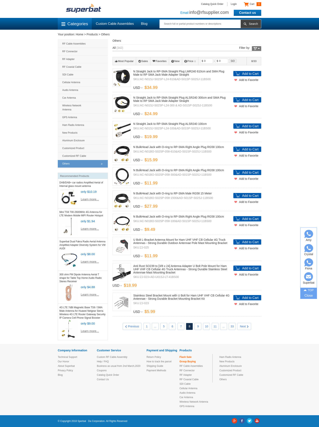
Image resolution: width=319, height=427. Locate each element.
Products (92, 34)
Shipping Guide (154, 366)
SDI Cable (67, 74)
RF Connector (70, 51)
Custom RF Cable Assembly (112, 357)
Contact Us (103, 379)
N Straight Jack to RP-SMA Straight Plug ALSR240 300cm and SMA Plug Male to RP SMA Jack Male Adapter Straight (179, 99)
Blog (144, 23)
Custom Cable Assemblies (115, 23)
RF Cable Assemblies (74, 43)
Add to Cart (250, 73)
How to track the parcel (159, 361)
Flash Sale (185, 357)
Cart (252, 4)
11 (215, 326)
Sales (143, 61)
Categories (74, 23)
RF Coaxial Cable (71, 66)
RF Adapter (68, 59)
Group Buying (187, 361)
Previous (132, 326)
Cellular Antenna (71, 82)
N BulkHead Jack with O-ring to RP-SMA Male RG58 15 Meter (172, 193)
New (175, 61)
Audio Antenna (70, 90)
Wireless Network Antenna (71, 107)
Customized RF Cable (74, 156)
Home (79, 34)
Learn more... (90, 199)
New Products (70, 132)
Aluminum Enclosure (73, 140)
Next (244, 326)
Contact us (247, 12)
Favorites (159, 61)
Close (309, 295)
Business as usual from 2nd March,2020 (118, 366)
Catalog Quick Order (212, 4)
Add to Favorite (248, 80)
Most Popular (124, 61)
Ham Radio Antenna (73, 125)
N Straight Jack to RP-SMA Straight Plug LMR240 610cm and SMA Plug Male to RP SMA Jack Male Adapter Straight (178, 73)
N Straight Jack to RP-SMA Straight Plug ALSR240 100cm (170, 123)
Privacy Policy (65, 370)
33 (232, 326)
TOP (309, 290)
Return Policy (153, 357)
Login (234, 4)
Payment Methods (156, 370)
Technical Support (67, 357)
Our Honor (63, 361)
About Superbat (66, 366)
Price (190, 61)
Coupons (102, 370)
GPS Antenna (69, 117)
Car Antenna (69, 97)
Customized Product (73, 148)
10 (206, 326)
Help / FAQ (103, 361)
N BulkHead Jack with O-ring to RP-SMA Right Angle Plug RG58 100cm (178, 147)
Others (105, 34)
